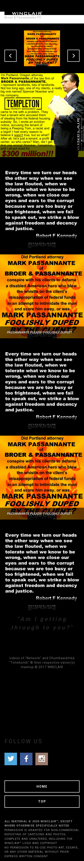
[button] (10, 56)
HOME (42, 786)
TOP (42, 801)
